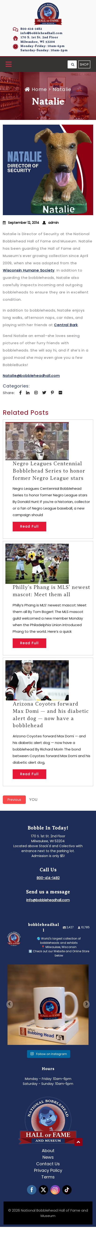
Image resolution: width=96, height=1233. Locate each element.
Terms (48, 1177)
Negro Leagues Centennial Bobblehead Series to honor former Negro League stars (49, 471)
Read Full (29, 526)
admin (53, 222)
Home (36, 89)
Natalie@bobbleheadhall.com (31, 375)
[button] (9, 64)
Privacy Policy (48, 1170)
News (48, 1157)
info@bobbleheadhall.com (41, 33)
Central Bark (66, 324)
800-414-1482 (31, 29)
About (48, 1150)
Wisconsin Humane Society (28, 270)
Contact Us (48, 1163)
